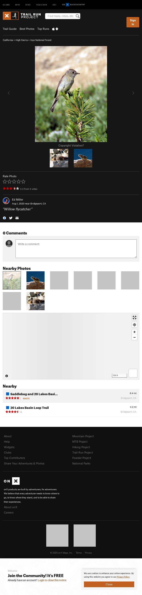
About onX (10, 507)
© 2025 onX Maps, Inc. (61, 552)
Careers (8, 512)
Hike (28, 4)
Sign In (133, 22)
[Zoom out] (134, 337)
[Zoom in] (134, 332)
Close (109, 584)
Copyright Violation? (71, 145)
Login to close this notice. (52, 580)
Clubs (7, 452)
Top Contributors (14, 457)
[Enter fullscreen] (134, 317)
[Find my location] (134, 324)
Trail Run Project (82, 452)
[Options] (133, 373)
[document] (109, 579)
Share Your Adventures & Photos (24, 463)
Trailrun (41, 4)
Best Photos (27, 28)
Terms (79, 552)
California (8, 40)
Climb (6, 4)
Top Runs (43, 28)
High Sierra (22, 40)
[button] (4, 218)
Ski (55, 4)
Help (7, 441)
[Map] (71, 346)
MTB (17, 4)
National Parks (81, 463)
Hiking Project (81, 447)
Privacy (88, 552)
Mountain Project (83, 436)
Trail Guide (10, 28)
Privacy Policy (123, 577)
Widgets (9, 447)
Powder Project (81, 457)
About (7, 436)
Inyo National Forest (40, 40)
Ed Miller (17, 199)
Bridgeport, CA (38, 203)
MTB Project (79, 441)
